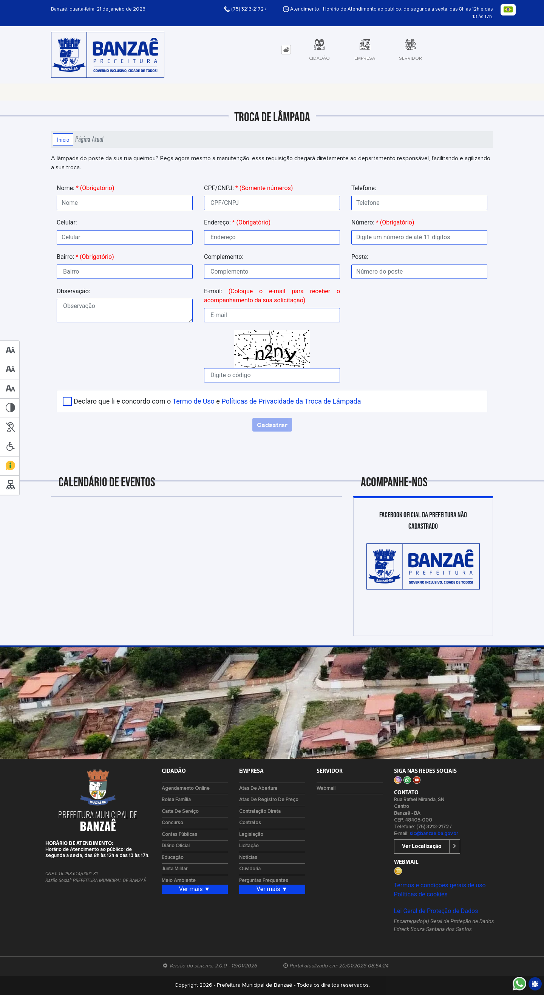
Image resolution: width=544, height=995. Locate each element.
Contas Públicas (179, 834)
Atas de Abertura (258, 788)
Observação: (73, 291)
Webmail (326, 788)
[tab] (286, 49)
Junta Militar (174, 869)
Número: (382, 222)
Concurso (172, 822)
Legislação (251, 834)
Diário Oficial (176, 845)
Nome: (85, 188)
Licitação (249, 845)
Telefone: (363, 188)
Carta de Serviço (180, 811)
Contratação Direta (260, 811)
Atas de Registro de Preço (268, 799)
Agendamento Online (186, 788)
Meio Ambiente (179, 880)
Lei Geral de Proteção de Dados (436, 911)
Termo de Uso (193, 401)
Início (63, 139)
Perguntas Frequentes (263, 880)
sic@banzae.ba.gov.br (434, 833)
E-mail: (272, 296)
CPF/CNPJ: (248, 188)
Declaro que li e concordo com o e (217, 401)
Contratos (250, 822)
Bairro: (85, 256)
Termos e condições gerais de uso (440, 885)
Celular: (67, 222)
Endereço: (237, 222)
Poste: (359, 256)
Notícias (248, 857)
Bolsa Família (176, 799)
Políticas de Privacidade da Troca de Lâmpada (291, 401)
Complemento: (223, 256)
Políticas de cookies (421, 894)
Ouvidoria (250, 869)
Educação (173, 857)
